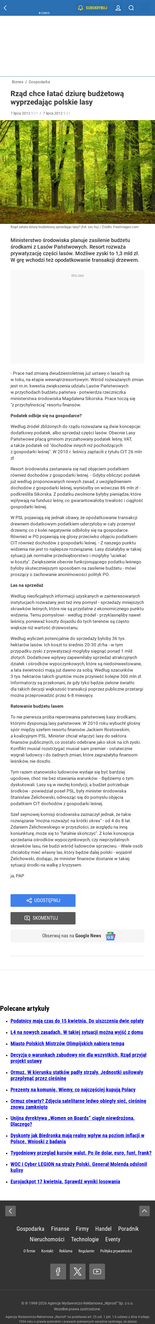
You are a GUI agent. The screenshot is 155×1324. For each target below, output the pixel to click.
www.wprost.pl (107, 1310)
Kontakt (47, 1234)
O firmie (29, 1234)
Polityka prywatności (116, 1234)
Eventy (112, 1222)
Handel (103, 1212)
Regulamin (86, 1234)
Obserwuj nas (69, 919)
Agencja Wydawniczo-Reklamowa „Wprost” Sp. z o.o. (91, 1286)
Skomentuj (116, 901)
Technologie (85, 1222)
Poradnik (128, 1212)
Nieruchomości (47, 1222)
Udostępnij (47, 901)
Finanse (60, 1212)
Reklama (65, 1234)
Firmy (82, 1212)
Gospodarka (30, 1212)
